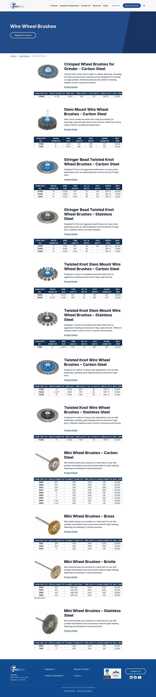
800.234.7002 (73, 686)
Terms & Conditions (84, 690)
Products (13, 55)
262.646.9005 (89, 686)
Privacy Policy (69, 690)
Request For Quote (132, 5)
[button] (144, 5)
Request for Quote (23, 36)
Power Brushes (24, 55)
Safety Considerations (54, 675)
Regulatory (50, 668)
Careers (78, 675)
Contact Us (116, 5)
